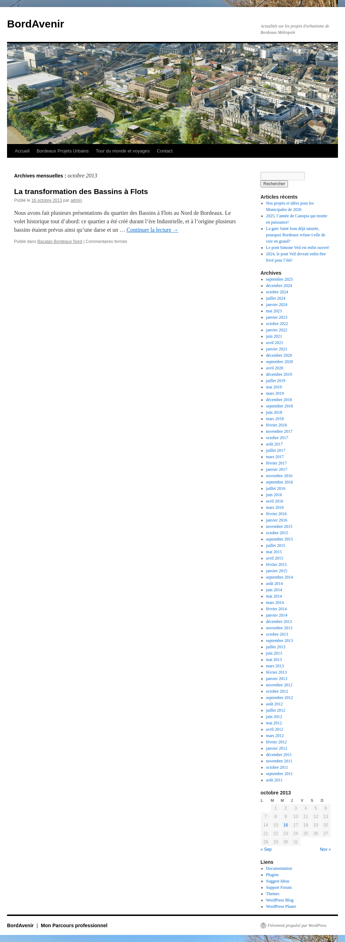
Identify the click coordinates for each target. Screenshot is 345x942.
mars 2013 (275, 665)
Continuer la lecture (152, 230)
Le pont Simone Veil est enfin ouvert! (298, 247)
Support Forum (279, 887)
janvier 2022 (276, 329)
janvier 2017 (276, 469)
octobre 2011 (277, 767)
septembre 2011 (279, 773)
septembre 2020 (279, 361)
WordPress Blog (280, 900)
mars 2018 (275, 418)
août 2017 (274, 444)
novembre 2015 (279, 526)
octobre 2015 (277, 532)
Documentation (279, 868)
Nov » (325, 849)
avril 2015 (274, 558)
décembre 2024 (279, 285)
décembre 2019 (279, 374)
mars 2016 (275, 507)
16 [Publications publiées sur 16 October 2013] (285, 825)
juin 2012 (274, 716)
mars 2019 (275, 393)
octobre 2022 (277, 323)
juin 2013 (274, 653)
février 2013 (276, 672)
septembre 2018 (279, 406)
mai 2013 (274, 659)
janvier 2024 (276, 304)
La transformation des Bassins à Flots (81, 191)
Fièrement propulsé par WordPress (297, 925)
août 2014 (274, 583)
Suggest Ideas (277, 881)
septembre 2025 (279, 279)
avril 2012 (274, 729)
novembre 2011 (279, 761)
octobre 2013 (277, 634)
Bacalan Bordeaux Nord (59, 241)
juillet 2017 (276, 450)
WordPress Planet (281, 906)
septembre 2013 (279, 640)
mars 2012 (275, 735)
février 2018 (276, 425)
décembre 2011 (279, 754)
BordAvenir (35, 24)
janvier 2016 (276, 520)
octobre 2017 (277, 437)
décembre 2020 (279, 355)
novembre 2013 (279, 627)
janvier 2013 (276, 678)
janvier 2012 (276, 748)
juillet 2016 (276, 488)
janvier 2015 (276, 570)
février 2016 (276, 513)
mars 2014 (275, 602)
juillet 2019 (276, 380)
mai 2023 (274, 310)
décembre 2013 (279, 621)
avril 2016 (274, 501)
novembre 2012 (279, 684)
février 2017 (276, 463)
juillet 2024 (276, 298)
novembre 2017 (279, 431)
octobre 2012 (277, 691)
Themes (273, 893)
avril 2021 (274, 342)
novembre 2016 (279, 475)
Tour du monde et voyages (123, 151)
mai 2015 (274, 551)
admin (76, 200)
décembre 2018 (279, 399)
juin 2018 (274, 412)
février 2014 (276, 608)
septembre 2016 (279, 482)
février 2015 (276, 564)
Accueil (22, 151)
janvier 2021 (276, 349)
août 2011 (274, 780)
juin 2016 (274, 494)
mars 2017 (275, 456)
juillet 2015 (276, 545)
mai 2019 (274, 387)
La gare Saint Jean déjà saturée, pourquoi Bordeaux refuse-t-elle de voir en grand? (295, 235)
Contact (164, 151)
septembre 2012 (279, 697)
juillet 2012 (276, 710)
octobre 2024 (277, 291)
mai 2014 (274, 596)
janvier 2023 (276, 317)
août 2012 (274, 703)
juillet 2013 (276, 646)
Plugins (272, 874)
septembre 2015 (279, 539)
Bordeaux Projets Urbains (63, 151)
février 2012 (276, 742)
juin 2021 (274, 336)
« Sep (266, 849)
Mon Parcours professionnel (74, 925)
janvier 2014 (276, 615)
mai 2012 (274, 722)
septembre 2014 (279, 577)
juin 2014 (274, 589)
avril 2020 (274, 368)
